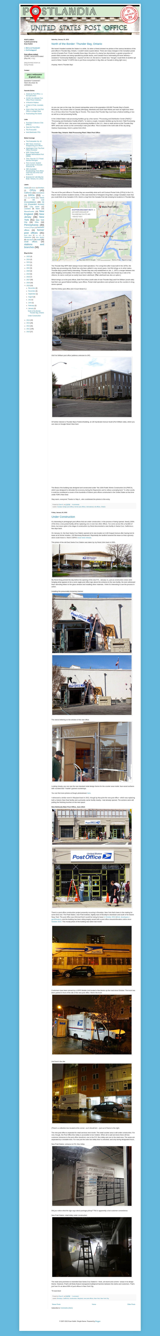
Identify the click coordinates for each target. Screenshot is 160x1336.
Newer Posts (56, 1304)
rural (38, 239)
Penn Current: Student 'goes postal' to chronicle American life (34, 164)
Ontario (103, 507)
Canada (59, 507)
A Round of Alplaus (32, 102)
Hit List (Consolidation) (34, 201)
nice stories (40, 237)
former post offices (80, 507)
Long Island (34, 207)
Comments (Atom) (67, 1308)
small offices (30, 242)
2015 (28, 285)
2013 (28, 323)
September (32, 294)
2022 (28, 265)
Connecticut (40, 193)
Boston (34, 187)
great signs (28, 235)
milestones (27, 237)
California (66, 1298)
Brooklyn (59, 1298)
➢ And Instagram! (30, 50)
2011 (28, 329)
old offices (97, 507)
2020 (28, 271)
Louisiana (27, 209)
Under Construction (63, 516)
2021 (28, 268)
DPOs (31, 195)
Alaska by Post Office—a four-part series (34, 95)
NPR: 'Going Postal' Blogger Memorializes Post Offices (35, 154)
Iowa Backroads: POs (33, 132)
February (31, 305)
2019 (28, 274)
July (29, 300)
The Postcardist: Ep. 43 (34, 141)
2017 (28, 280)
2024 (28, 259)
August (30, 297)
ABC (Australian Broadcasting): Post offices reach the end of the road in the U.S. (35, 171)
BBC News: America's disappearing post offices (34, 145)
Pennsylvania (31, 225)
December (32, 288)
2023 (28, 262)
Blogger (97, 1321)
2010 (28, 332)
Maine (38, 209)
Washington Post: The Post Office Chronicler (35, 149)
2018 (28, 277)
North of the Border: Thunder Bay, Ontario (76, 43)
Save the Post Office (33, 127)
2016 (28, 283)
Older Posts (131, 1304)
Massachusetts (29, 211)
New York (97, 1298)
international (90, 507)
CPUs (33, 190)
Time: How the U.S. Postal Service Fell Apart (34, 159)
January (31, 308)
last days (38, 235)
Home (94, 1304)
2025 (28, 256)
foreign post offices (68, 507)
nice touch (29, 239)
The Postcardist (31, 130)
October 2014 (56, 922)
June (30, 303)
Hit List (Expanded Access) (34, 203)
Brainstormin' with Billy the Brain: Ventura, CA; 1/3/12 (34, 178)
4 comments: (76, 504)
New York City (104, 1298)
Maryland (80, 1298)
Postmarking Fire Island (34, 114)
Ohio (37, 222)
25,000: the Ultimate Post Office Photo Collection (34, 99)
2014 (28, 320)
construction (73, 1298)
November (32, 291)
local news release (84, 538)
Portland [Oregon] (29, 227)
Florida (33, 198)
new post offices (88, 1298)
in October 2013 (109, 917)
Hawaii (42, 198)
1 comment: (75, 1296)
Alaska (26, 188)
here (89, 793)
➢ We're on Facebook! (32, 48)
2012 (28, 326)
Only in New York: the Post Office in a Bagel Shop (35, 110)
